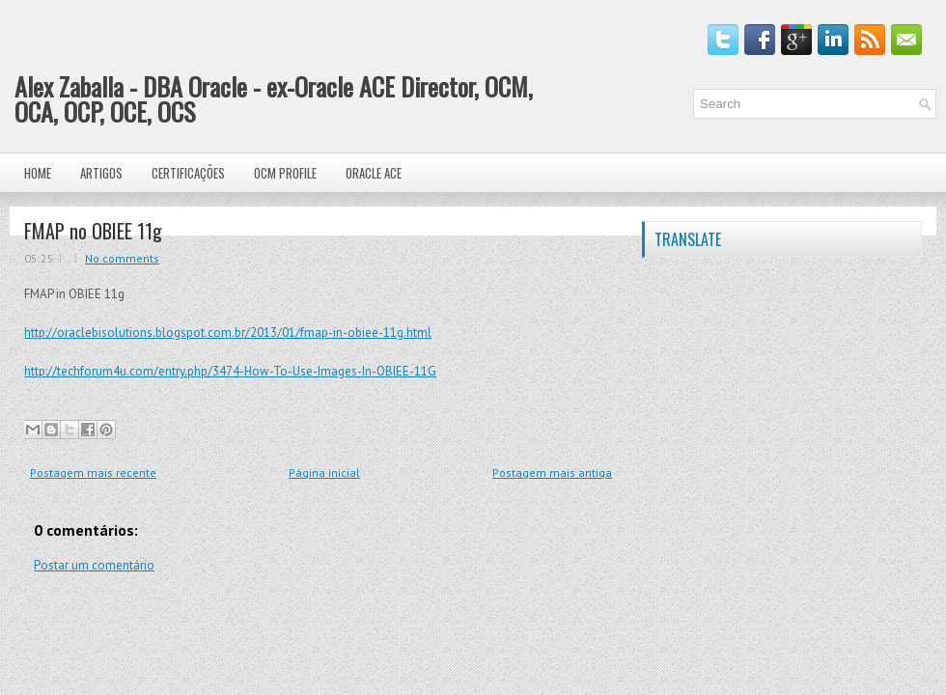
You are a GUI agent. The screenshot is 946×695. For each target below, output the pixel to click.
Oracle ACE (374, 172)
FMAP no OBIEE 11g (93, 230)
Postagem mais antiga (552, 472)
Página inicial (324, 472)
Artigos (101, 172)
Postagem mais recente (93, 472)
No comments (122, 258)
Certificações (188, 172)
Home (37, 172)
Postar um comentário (94, 565)
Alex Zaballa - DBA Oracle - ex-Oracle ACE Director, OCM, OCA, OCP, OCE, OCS (273, 99)
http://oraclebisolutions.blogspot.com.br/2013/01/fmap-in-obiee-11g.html (227, 332)
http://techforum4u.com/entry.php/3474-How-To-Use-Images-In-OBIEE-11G (230, 371)
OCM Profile (285, 172)
